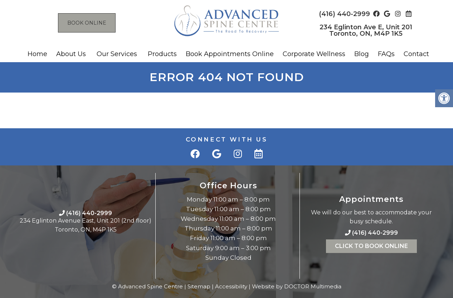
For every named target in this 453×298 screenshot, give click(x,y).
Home (37, 54)
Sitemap (198, 286)
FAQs (386, 54)
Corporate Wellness (314, 54)
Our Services (117, 54)
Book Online (86, 23)
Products (162, 54)
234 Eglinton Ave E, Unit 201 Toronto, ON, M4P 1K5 (366, 30)
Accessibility (231, 286)
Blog (361, 54)
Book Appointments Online (230, 54)
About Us (71, 54)
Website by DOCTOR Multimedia (296, 286)
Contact (416, 54)
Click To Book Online (371, 246)
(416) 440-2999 (344, 14)
